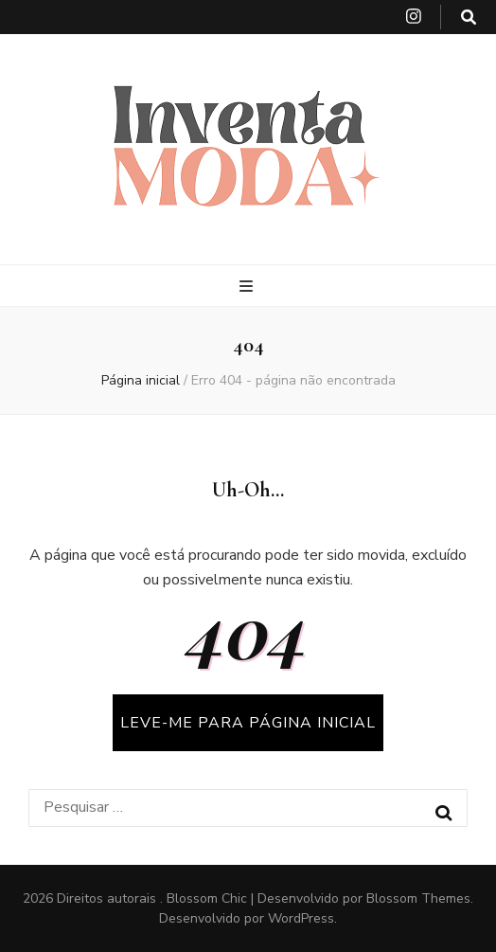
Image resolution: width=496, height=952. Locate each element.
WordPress (301, 918)
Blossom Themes (418, 898)
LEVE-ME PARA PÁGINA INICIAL (248, 722)
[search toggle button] (468, 17)
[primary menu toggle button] (248, 286)
